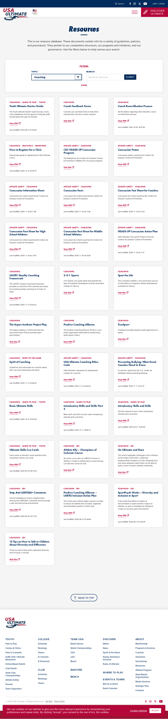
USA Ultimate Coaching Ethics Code (81, 363)
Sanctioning (141, 661)
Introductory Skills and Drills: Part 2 (83, 407)
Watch (106, 643)
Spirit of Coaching (19, 361)
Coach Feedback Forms (77, 106)
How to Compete (13, 652)
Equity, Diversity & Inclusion (111, 658)
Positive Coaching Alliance (79, 324)
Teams (41, 652)
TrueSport (123, 324)
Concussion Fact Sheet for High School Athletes (27, 233)
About (139, 639)
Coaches (139, 652)
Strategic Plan (142, 686)
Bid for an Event (110, 684)
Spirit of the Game (111, 652)
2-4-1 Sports (71, 275)
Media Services (142, 681)
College (43, 639)
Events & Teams (114, 679)
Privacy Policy (59, 702)
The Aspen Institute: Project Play (28, 324)
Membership (141, 643)
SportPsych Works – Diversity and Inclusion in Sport (138, 494)
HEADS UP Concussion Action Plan (138, 231)
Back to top (86, 598)
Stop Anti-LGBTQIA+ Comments (27, 492)
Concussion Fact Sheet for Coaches (138, 190)
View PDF (13, 123)
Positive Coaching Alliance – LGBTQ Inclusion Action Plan (80, 494)
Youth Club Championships (12, 674)
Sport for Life (125, 275)
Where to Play (113, 672)
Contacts (139, 690)
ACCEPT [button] (155, 711)
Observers (140, 656)
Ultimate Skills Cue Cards (24, 449)
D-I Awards (43, 656)
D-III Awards (44, 661)
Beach (73, 661)
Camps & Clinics (13, 648)
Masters (76, 670)
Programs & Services (145, 648)
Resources (140, 665)
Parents (9, 684)
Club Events (11, 668)
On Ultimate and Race (131, 449)
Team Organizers (13, 688)
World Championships (81, 648)
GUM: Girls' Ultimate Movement (15, 658)
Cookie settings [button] (138, 710)
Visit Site (67, 121)
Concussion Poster (128, 149)
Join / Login (158, 4)
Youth (9, 639)
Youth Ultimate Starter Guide (26, 106)
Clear (84, 85)
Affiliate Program (143, 670)
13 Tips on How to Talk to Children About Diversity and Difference (29, 543)
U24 (73, 652)
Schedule (42, 643)
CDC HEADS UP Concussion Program (79, 151)
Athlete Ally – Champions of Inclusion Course (80, 451)
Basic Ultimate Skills (21, 405)
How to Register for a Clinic (25, 149)
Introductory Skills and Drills (134, 405)
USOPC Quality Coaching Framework (24, 277)
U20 (73, 656)
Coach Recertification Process (135, 106)
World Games (77, 643)
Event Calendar (110, 688)
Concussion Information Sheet (26, 190)
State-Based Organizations (142, 676)
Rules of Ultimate (111, 664)
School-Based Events (15, 664)
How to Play (11, 643)
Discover (109, 639)
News (105, 648)
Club (41, 670)
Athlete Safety (12, 679)
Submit (130, 76)
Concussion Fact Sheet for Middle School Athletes (83, 233)
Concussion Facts (73, 190)
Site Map (49, 702)
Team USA (77, 639)
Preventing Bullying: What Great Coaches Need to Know (137, 363)
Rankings (42, 648)
